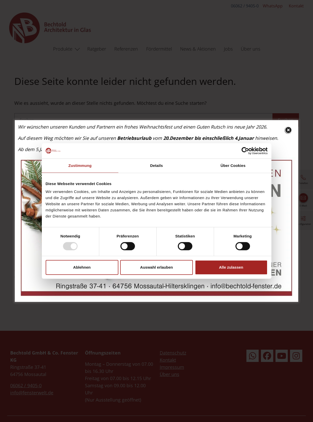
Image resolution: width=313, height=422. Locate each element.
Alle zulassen (231, 267)
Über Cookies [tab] (233, 165)
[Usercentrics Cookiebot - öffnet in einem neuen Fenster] (245, 151)
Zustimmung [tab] (80, 165)
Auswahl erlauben (156, 267)
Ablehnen (82, 267)
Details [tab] (156, 165)
